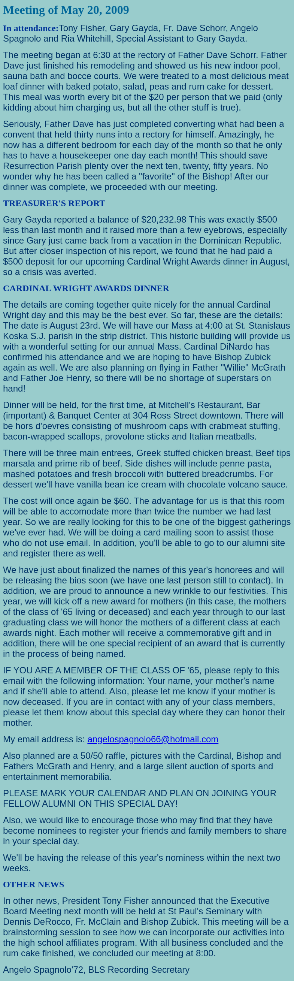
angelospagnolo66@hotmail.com (152, 739)
